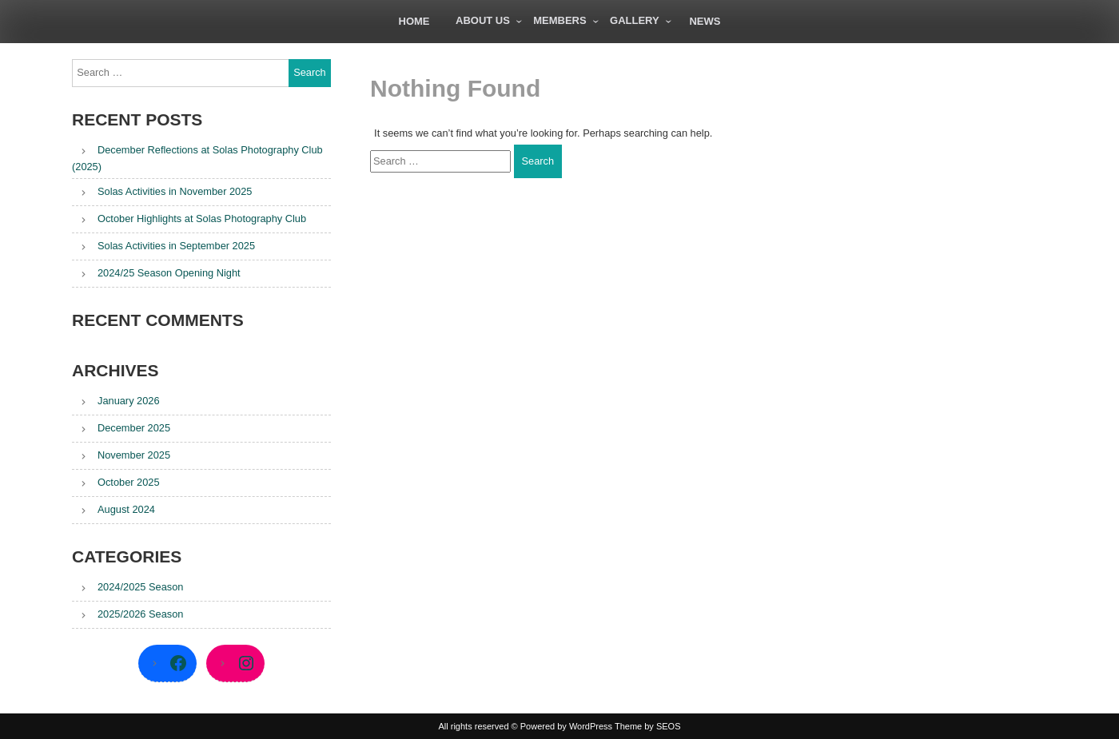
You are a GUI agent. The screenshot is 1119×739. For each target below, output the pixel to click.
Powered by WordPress (566, 726)
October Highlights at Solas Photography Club (202, 218)
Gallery (634, 20)
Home (414, 21)
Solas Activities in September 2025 (176, 246)
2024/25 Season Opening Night (169, 273)
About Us (483, 20)
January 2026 (129, 401)
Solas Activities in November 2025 (175, 191)
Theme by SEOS (648, 726)
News (704, 21)
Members (559, 20)
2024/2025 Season (140, 587)
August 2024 (126, 509)
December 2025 (134, 428)
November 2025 (134, 455)
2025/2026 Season (140, 614)
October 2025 (129, 482)
